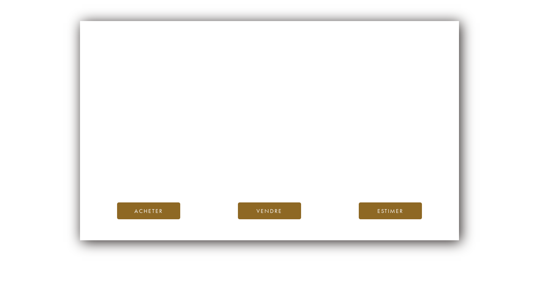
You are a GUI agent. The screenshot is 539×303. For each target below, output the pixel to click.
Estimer (390, 211)
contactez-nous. (319, 176)
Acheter (148, 211)
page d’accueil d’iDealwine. (371, 157)
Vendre (269, 211)
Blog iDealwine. (326, 166)
